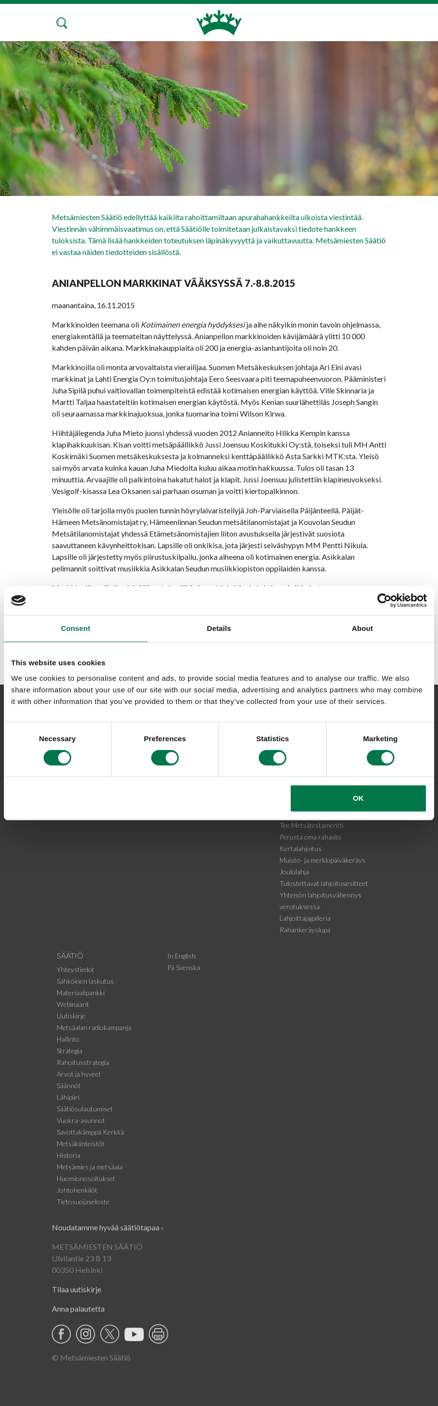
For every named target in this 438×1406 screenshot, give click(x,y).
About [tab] (362, 628)
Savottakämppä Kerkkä (90, 1132)
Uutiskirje (71, 1016)
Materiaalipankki (81, 992)
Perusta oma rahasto (311, 837)
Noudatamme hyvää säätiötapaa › (107, 1227)
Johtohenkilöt (77, 1190)
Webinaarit (73, 1004)
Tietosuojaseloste (83, 1201)
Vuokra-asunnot (81, 1120)
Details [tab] (219, 628)
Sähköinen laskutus (85, 981)
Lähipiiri (68, 1097)
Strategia (69, 1051)
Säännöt (69, 1085)
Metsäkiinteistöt (81, 1143)
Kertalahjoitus (301, 848)
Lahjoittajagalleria (305, 918)
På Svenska (183, 967)
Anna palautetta (78, 1308)
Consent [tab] (76, 628)
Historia (68, 1155)
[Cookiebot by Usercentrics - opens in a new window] (384, 600)
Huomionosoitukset (86, 1178)
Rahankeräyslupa (305, 930)
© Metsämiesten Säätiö (91, 1357)
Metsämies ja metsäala (90, 1167)
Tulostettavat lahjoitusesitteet (324, 883)
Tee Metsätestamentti (312, 825)
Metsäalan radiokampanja (94, 1027)
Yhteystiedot (75, 969)
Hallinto (68, 1039)
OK (358, 798)
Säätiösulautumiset (85, 1109)
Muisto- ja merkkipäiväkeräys (322, 860)
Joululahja (294, 872)
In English (181, 956)
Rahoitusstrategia (83, 1062)
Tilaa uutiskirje (76, 1289)
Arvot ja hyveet (79, 1074)
